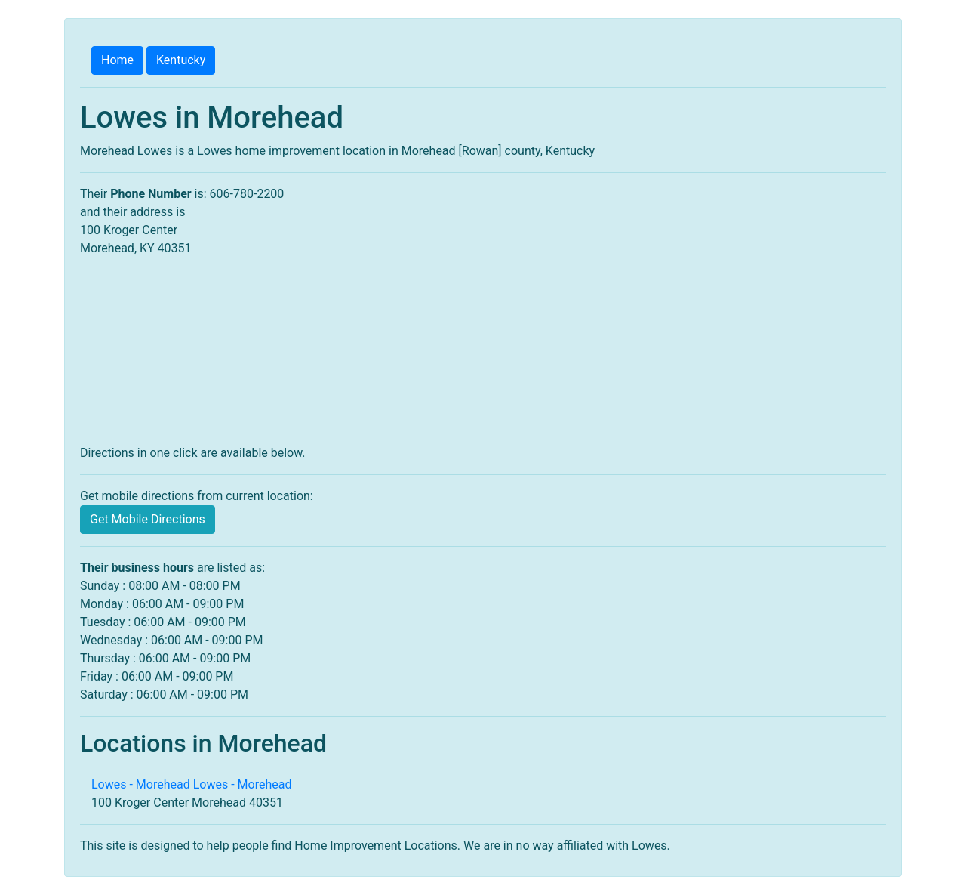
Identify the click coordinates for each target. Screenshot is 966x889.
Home (117, 60)
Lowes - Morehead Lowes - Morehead (191, 784)
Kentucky (180, 60)
